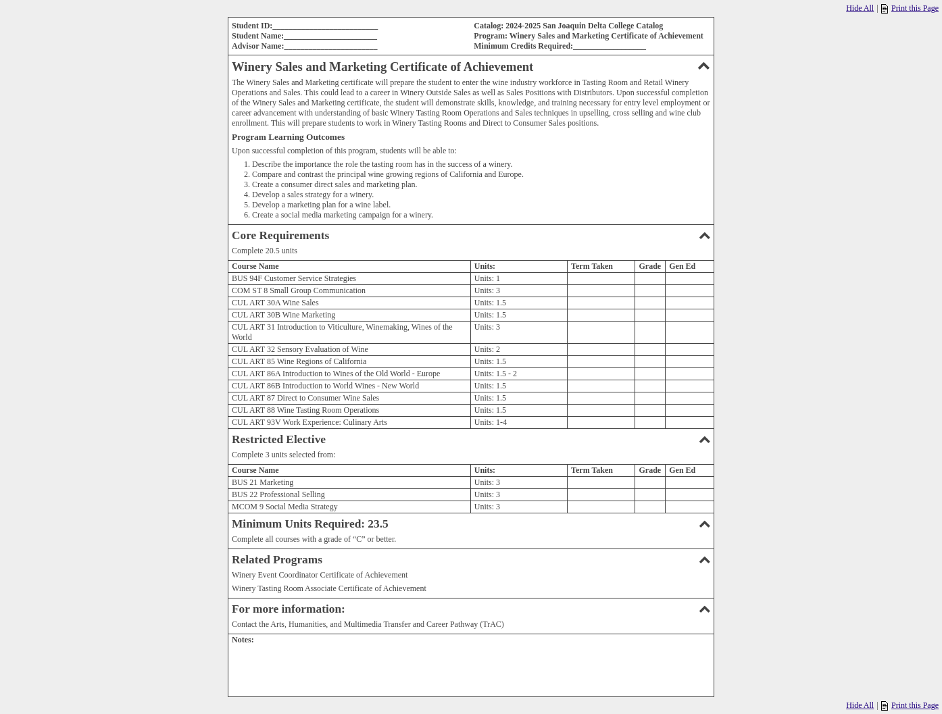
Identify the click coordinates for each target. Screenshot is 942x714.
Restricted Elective (471, 439)
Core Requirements (471, 235)
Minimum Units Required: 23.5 (471, 523)
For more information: (471, 609)
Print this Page (910, 8)
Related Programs (471, 559)
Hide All (860, 8)
